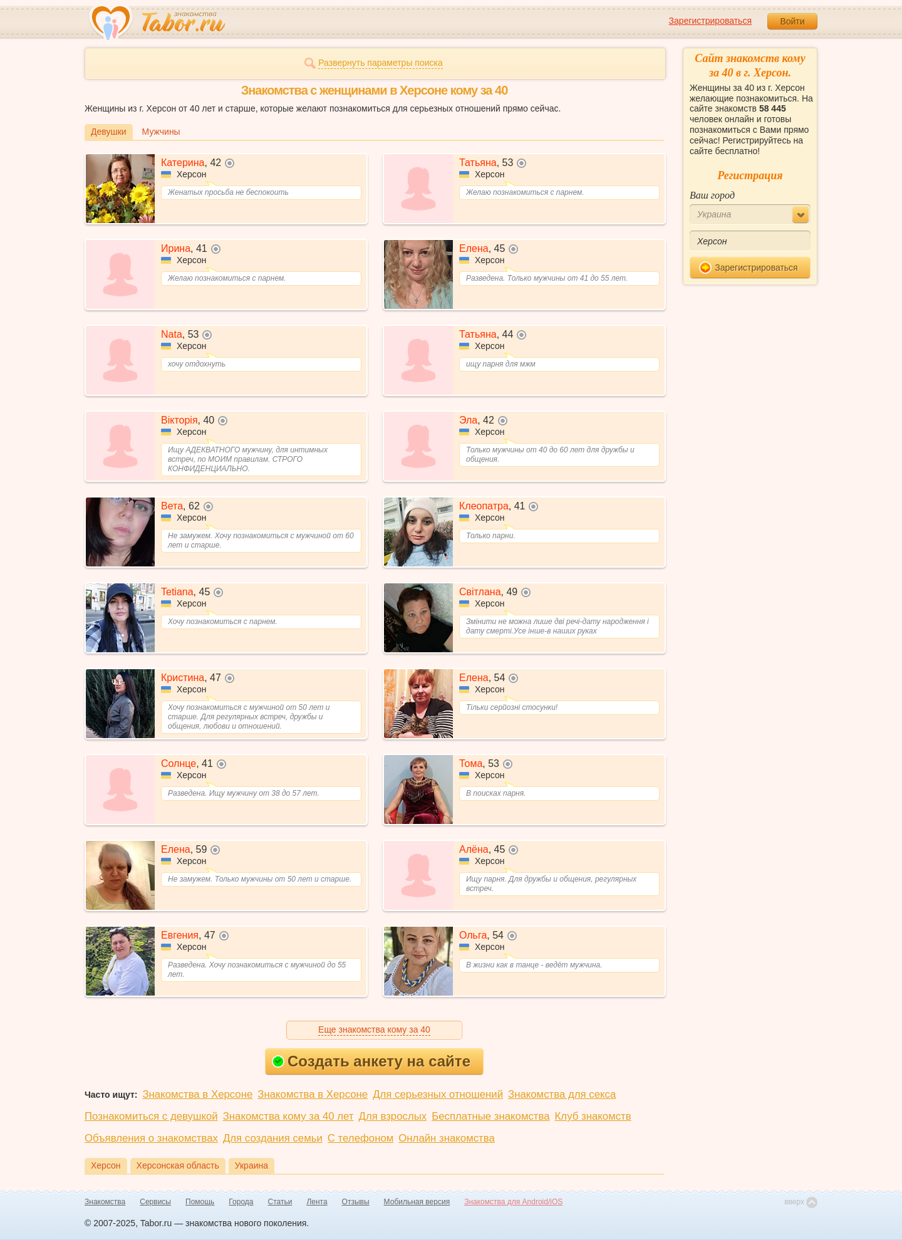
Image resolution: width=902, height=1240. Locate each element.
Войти (792, 21)
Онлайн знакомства (446, 1138)
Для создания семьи (273, 1138)
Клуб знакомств (593, 1116)
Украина (251, 1165)
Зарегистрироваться (710, 21)
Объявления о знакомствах (151, 1138)
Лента (316, 1201)
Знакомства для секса (562, 1094)
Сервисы (155, 1201)
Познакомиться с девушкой (151, 1116)
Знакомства (105, 1201)
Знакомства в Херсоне (197, 1094)
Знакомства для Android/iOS (513, 1201)
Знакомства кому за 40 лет (288, 1116)
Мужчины (161, 132)
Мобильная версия (417, 1201)
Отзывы (356, 1201)
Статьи (280, 1201)
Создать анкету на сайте (371, 1061)
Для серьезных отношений (438, 1094)
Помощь (199, 1201)
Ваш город (712, 195)
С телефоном (360, 1138)
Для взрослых (393, 1116)
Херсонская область (178, 1165)
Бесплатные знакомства (490, 1116)
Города (241, 1201)
